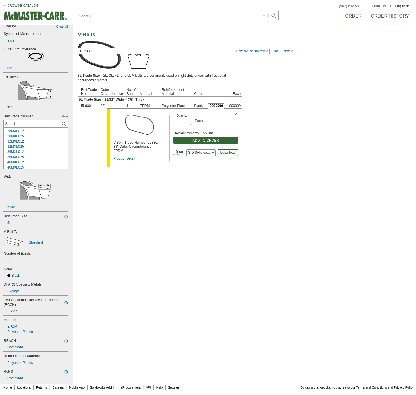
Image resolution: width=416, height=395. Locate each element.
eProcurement (131, 387)
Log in (402, 6)
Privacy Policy (404, 387)
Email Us (379, 6)
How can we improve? (252, 51)
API (148, 387)
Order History (390, 16)
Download (228, 153)
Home (7, 387)
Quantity (182, 115)
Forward (287, 51)
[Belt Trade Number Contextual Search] (35, 124)
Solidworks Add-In (102, 387)
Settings (173, 387)
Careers (58, 387)
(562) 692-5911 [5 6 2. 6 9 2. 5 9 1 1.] (351, 6)
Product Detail (124, 158)
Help (159, 387)
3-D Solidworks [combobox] (201, 153)
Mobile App (77, 387)
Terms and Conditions (371, 387)
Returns (41, 387)
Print (274, 51)
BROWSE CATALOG (22, 5)
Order (353, 16)
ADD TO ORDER (205, 140)
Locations (24, 387)
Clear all (62, 26)
